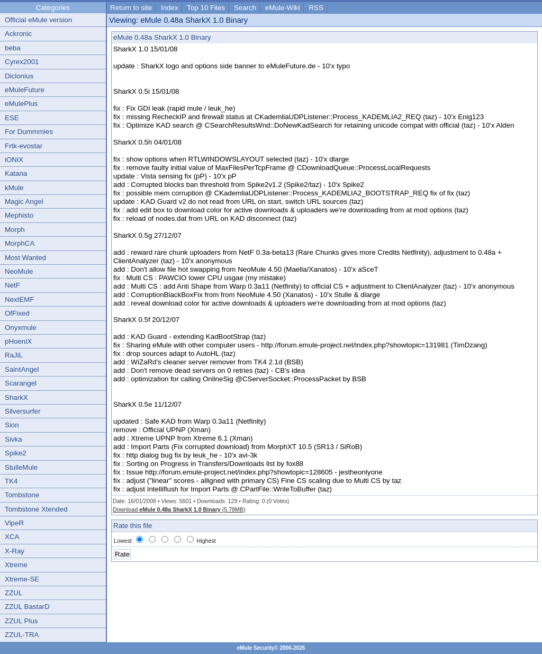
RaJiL (14, 355)
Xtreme (16, 565)
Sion (12, 425)
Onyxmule (21, 328)
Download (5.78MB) (179, 509)
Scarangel (21, 383)
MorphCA (19, 243)
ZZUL (13, 593)
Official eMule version (38, 20)
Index (169, 8)
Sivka (13, 439)
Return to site (131, 8)
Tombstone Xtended (36, 509)
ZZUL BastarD (27, 607)
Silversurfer (22, 411)
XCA (12, 537)
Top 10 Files (206, 8)
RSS (316, 8)
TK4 (11, 481)
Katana (16, 173)
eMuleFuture (24, 90)
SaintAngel (22, 369)
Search (245, 8)
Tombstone (22, 495)
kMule (14, 188)
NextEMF (19, 299)
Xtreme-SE (22, 579)
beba (13, 48)
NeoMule (19, 271)
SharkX (16, 397)
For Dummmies (29, 132)
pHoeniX (18, 341)
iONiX (14, 160)
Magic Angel (24, 201)
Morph (15, 230)
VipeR (14, 523)
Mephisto (19, 215)
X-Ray (14, 551)
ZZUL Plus (21, 621)
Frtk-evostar (23, 146)
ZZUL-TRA (22, 635)
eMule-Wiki (282, 8)
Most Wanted (25, 258)
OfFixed (17, 313)
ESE (12, 118)
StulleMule (21, 467)
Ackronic (18, 34)
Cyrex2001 (22, 62)
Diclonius (19, 76)
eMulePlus (21, 103)
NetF (12, 285)
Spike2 (15, 453)
